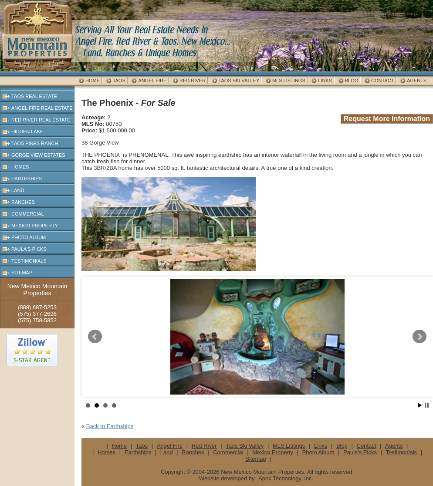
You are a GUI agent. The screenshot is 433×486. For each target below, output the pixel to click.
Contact (382, 80)
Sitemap (21, 272)
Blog (352, 80)
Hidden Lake (27, 131)
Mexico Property (34, 225)
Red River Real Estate (41, 119)
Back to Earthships (109, 426)
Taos (119, 80)
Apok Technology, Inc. (285, 478)
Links (325, 80)
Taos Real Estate (34, 96)
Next (419, 337)
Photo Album (28, 237)
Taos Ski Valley (239, 80)
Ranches (23, 202)
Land (17, 190)
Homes (20, 166)
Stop (427, 405)
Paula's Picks (29, 249)
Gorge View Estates (38, 155)
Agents (416, 80)
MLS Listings (288, 80)
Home (92, 80)
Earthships (26, 178)
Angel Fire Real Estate (42, 108)
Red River (192, 80)
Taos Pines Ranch (34, 143)
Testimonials (29, 260)
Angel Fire (152, 80)
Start (420, 405)
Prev (95, 337)
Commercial (27, 213)
